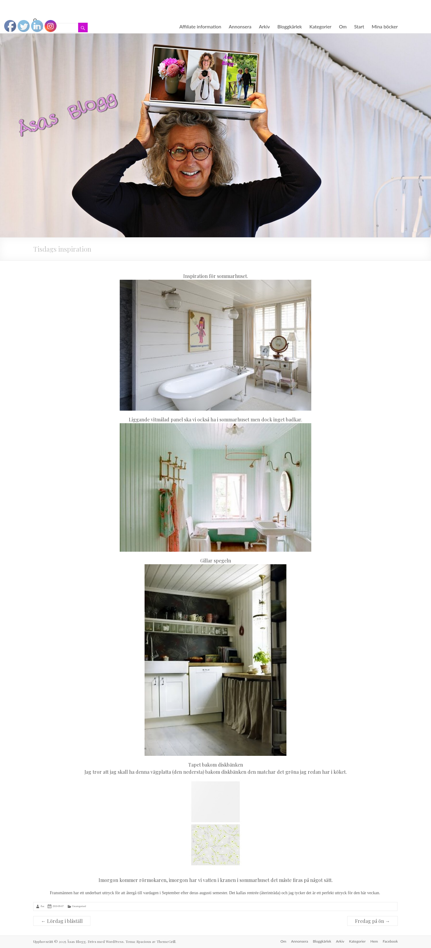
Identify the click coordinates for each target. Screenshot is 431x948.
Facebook (390, 941)
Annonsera (240, 26)
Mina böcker (385, 26)
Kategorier (320, 26)
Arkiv (264, 26)
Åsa (42, 906)
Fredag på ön (372, 921)
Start (359, 26)
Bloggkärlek (289, 26)
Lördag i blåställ (62, 921)
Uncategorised (79, 906)
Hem (374, 941)
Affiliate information (200, 26)
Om (343, 26)
